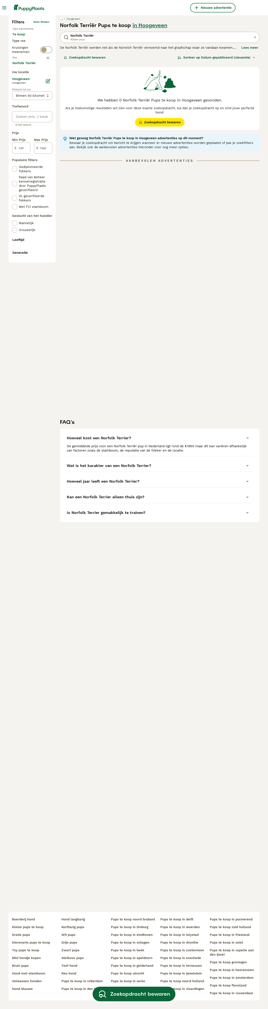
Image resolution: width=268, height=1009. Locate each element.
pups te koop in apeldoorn (131, 958)
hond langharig (73, 919)
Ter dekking (25, 129)
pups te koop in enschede (180, 958)
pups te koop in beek (127, 950)
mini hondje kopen (26, 958)
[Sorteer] (216, 128)
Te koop (22, 109)
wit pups (68, 935)
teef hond (69, 966)
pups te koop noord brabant (133, 919)
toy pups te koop (25, 950)
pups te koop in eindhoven (132, 935)
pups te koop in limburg (129, 927)
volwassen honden (27, 981)
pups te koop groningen (228, 962)
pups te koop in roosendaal (231, 993)
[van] (21, 334)
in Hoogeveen (150, 96)
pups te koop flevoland (228, 985)
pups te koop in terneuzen (181, 966)
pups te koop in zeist (226, 942)
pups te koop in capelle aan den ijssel (232, 952)
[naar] (43, 334)
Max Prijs (41, 326)
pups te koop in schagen (130, 942)
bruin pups (20, 966)
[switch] (32, 146)
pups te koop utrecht (127, 973)
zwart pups (70, 950)
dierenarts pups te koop (31, 942)
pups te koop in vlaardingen (182, 989)
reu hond (68, 973)
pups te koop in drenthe (179, 942)
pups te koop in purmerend (231, 919)
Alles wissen (41, 92)
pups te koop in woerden (180, 927)
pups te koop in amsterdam (231, 978)
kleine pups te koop (27, 927)
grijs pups (69, 942)
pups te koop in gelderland (132, 966)
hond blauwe (22, 989)
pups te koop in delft (176, 919)
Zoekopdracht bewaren (85, 128)
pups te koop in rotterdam (82, 981)
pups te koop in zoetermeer (182, 950)
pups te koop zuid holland (230, 927)
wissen (44, 156)
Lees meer (249, 118)
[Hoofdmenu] (4, 7)
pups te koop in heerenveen (232, 970)
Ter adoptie (25, 119)
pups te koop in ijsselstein (181, 973)
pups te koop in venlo (128, 981)
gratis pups (21, 935)
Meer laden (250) (29, 248)
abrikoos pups (72, 958)
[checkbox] (14, 177)
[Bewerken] (48, 267)
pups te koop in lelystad (179, 935)
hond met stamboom (28, 973)
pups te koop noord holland (182, 981)
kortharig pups (72, 927)
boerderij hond (23, 919)
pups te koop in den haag (81, 989)
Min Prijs (18, 326)
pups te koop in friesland (229, 935)
